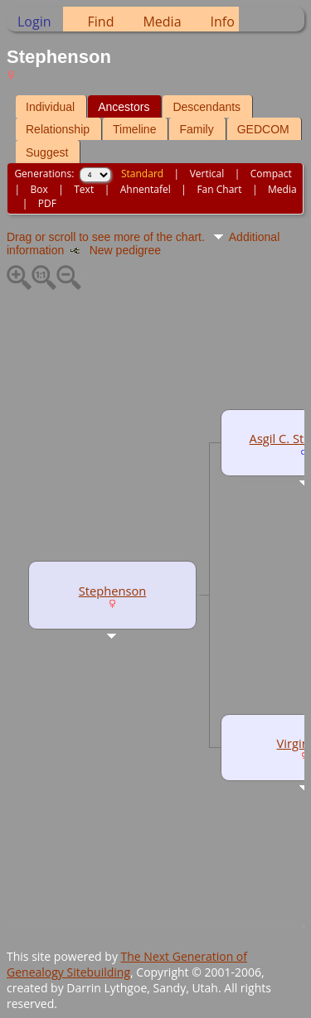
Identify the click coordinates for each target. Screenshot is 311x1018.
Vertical (207, 173)
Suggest (47, 152)
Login (34, 21)
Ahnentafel (145, 189)
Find (101, 21)
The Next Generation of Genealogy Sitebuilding (127, 964)
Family (196, 129)
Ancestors (123, 106)
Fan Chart (219, 189)
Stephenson (112, 590)
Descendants (207, 106)
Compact (271, 173)
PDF (47, 203)
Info (223, 21)
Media (162, 21)
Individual (50, 106)
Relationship (58, 129)
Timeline (134, 129)
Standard (142, 173)
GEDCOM (263, 129)
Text (84, 189)
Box (38, 189)
